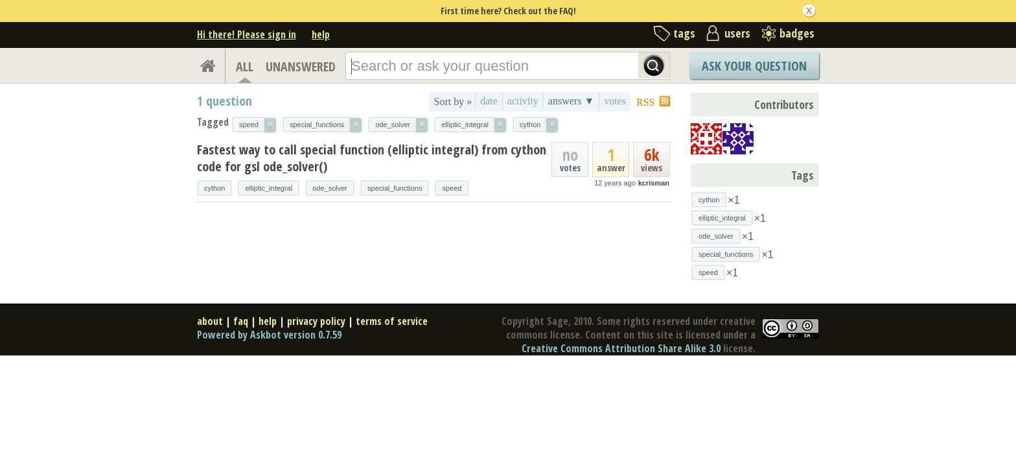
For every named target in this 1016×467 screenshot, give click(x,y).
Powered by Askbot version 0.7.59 (269, 335)
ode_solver (329, 188)
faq (240, 321)
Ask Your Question (754, 66)
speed (451, 188)
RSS (645, 102)
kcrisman (653, 183)
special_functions (394, 188)
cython (214, 188)
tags (684, 33)
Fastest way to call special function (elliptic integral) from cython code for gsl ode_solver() (371, 158)
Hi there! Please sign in (246, 34)
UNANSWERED (301, 66)
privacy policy (316, 321)
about (210, 321)
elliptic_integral (268, 188)
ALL (244, 66)
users (737, 33)
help (321, 34)
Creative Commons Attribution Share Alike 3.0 (621, 348)
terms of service (392, 321)
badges (796, 33)
